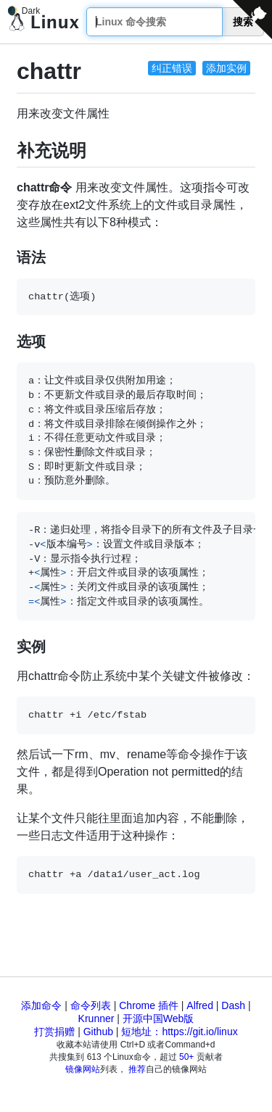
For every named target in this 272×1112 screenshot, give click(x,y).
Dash (233, 1005)
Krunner (96, 1018)
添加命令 (41, 1005)
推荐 (137, 1069)
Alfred (199, 1005)
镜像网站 (82, 1069)
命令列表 (90, 1005)
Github (98, 1031)
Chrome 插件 (148, 1005)
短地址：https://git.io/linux (179, 1031)
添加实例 (226, 68)
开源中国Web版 (158, 1018)
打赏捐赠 (54, 1031)
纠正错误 (172, 68)
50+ (186, 1057)
